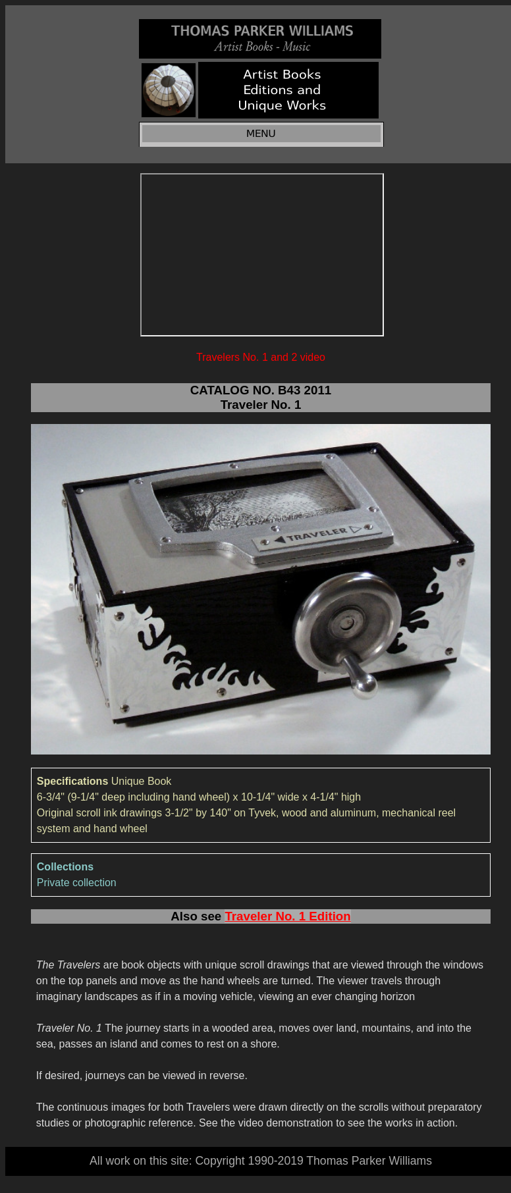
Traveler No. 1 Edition (287, 916)
